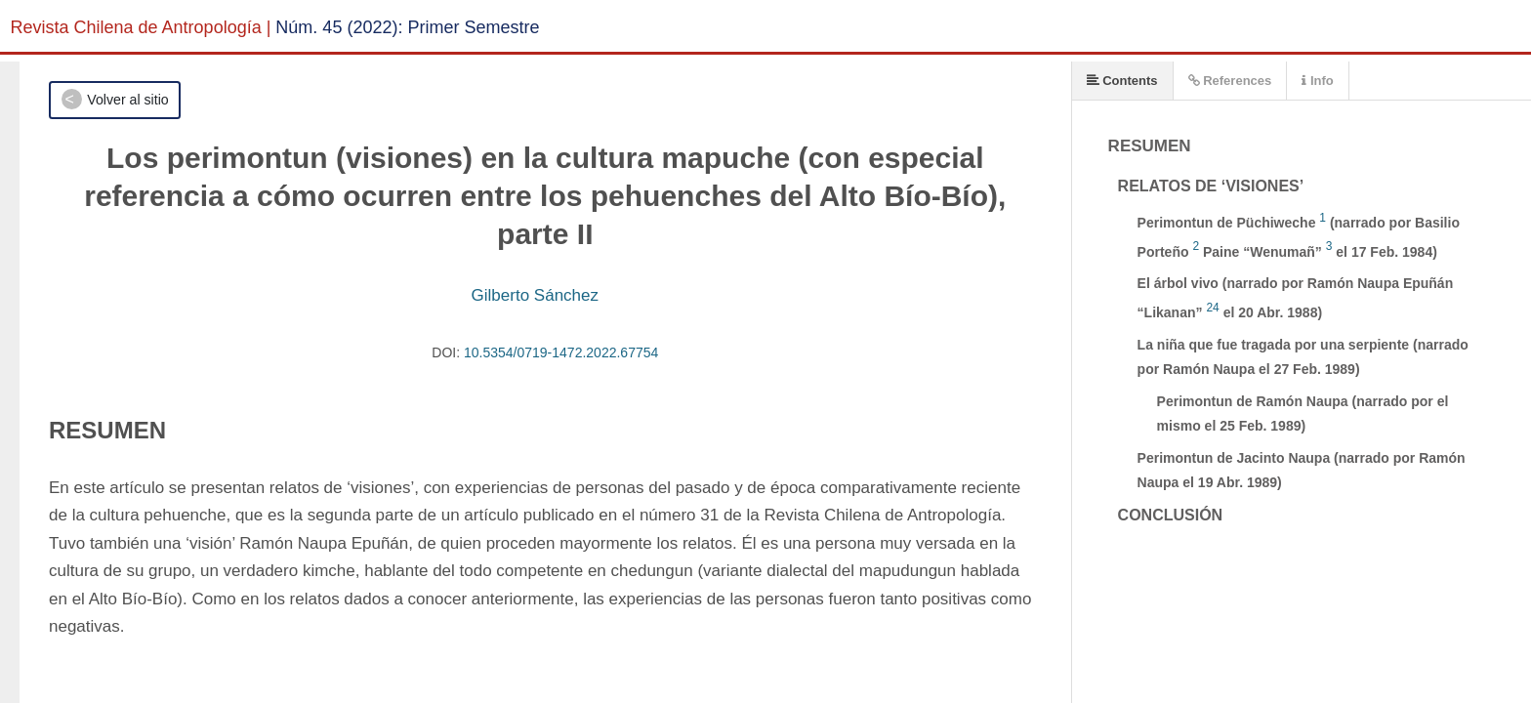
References (1230, 80)
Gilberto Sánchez (535, 295)
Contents (1122, 80)
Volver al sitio (127, 99)
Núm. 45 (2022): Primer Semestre (407, 27)
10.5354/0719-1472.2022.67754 (561, 352)
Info (1317, 80)
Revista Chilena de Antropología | (141, 27)
